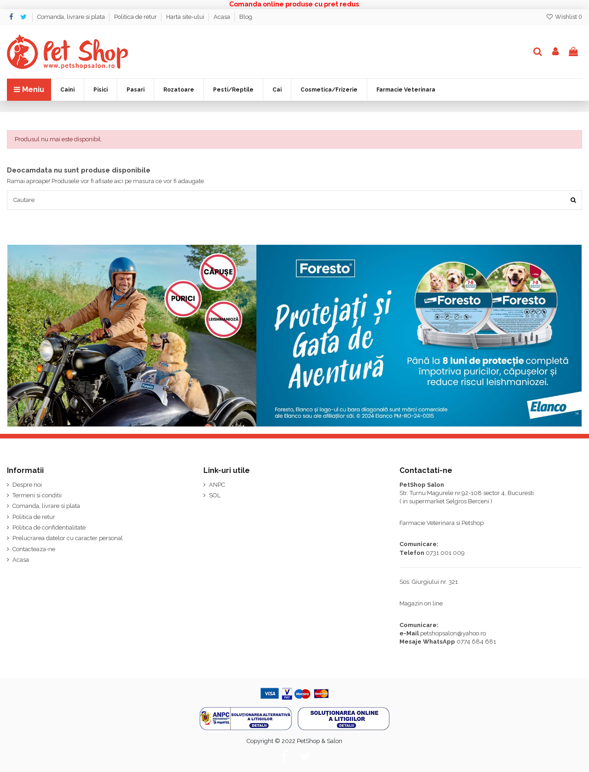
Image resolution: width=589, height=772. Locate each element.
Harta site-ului (186, 16)
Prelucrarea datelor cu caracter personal (67, 538)
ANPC (217, 484)
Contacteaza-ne (33, 549)
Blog (245, 16)
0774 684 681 (476, 641)
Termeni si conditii (37, 495)
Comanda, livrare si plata (71, 16)
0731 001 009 (445, 552)
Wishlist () (564, 16)
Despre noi (27, 484)
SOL (214, 495)
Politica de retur (136, 16)
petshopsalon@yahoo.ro (453, 633)
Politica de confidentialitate (49, 527)
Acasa (222, 16)
